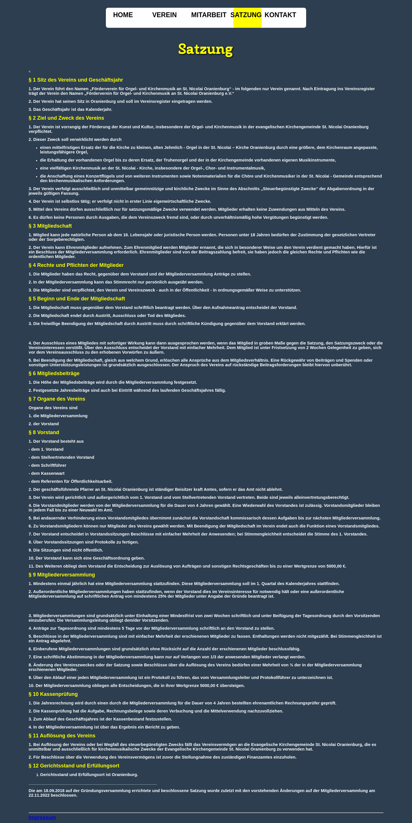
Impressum (42, 817)
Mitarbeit (209, 15)
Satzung (246, 15)
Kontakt (280, 15)
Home (123, 15)
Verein (164, 15)
